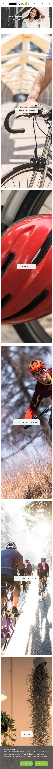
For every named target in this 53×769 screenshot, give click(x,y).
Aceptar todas (26, 763)
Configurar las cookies (16, 759)
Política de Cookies (28, 754)
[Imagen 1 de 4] (26, 18)
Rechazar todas (41, 763)
